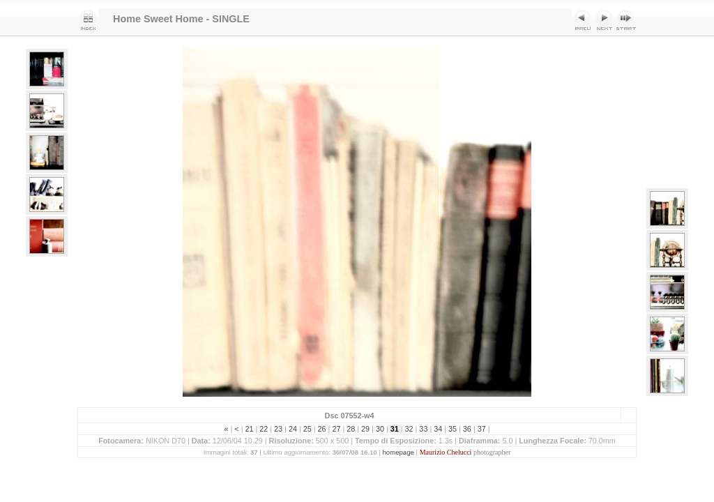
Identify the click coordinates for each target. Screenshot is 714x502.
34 (438, 429)
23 (278, 429)
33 (423, 429)
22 (263, 429)
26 (322, 429)
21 (249, 429)
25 (307, 429)
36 (467, 429)
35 (452, 429)
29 (365, 429)
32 (409, 429)
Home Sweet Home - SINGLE (181, 18)
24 (293, 429)
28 (350, 429)
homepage (398, 452)
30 (380, 429)
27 (336, 429)
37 (482, 429)
